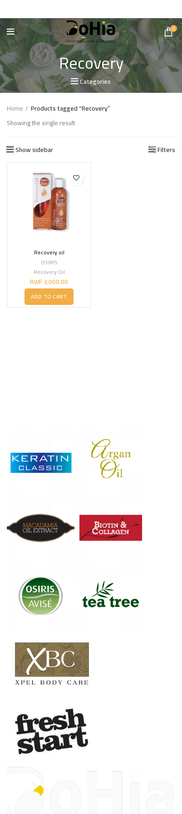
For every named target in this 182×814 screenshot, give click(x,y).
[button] (49, 296)
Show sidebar (34, 150)
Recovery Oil (49, 271)
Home (15, 108)
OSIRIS (49, 262)
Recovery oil (49, 252)
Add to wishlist (76, 178)
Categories (95, 81)
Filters (166, 150)
